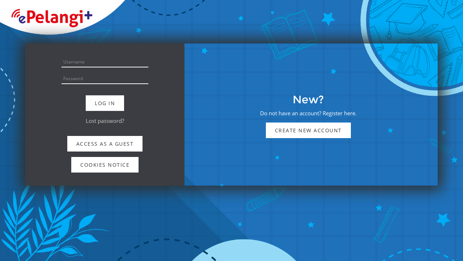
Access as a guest (105, 143)
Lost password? (105, 120)
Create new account (308, 130)
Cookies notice (104, 164)
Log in (105, 103)
